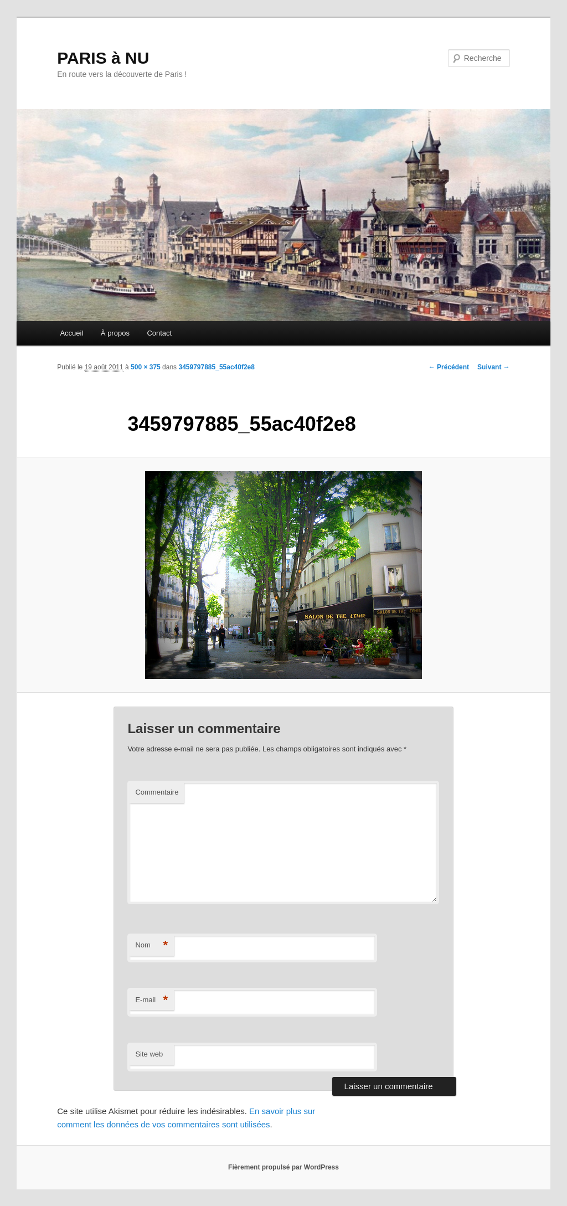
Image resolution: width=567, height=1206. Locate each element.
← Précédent (449, 367)
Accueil (71, 333)
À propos (115, 333)
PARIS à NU (103, 58)
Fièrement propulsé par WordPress (283, 1167)
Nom (151, 945)
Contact (159, 333)
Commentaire (156, 792)
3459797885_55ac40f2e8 (216, 367)
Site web (149, 1054)
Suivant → (493, 367)
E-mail (151, 1000)
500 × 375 (146, 367)
